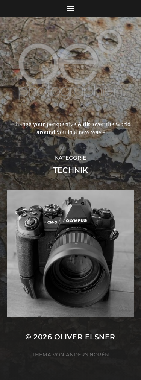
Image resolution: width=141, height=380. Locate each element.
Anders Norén (87, 354)
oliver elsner (84, 337)
